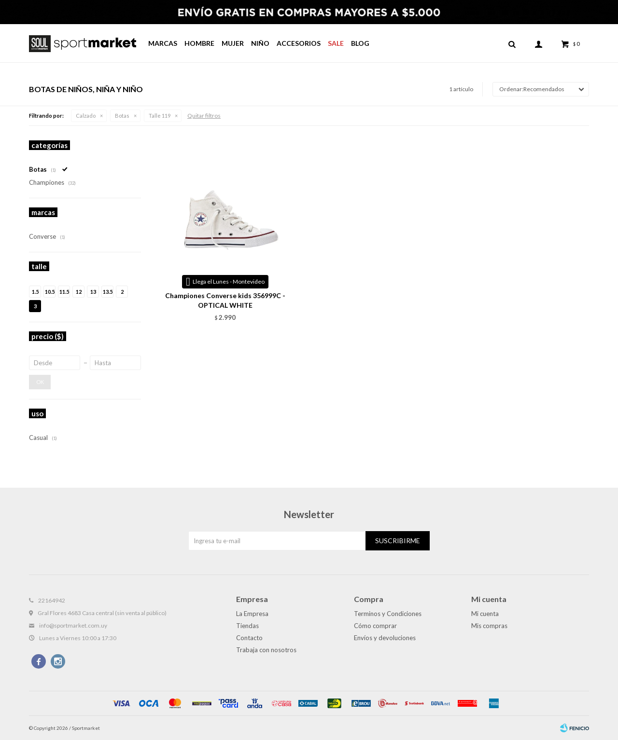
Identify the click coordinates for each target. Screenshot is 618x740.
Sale (336, 43)
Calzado (86, 115)
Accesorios (299, 43)
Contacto (249, 638)
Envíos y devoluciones (385, 638)
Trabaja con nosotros (266, 650)
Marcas (162, 43)
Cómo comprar (375, 626)
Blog (360, 43)
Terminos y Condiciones (387, 613)
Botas (122, 115)
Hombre (199, 43)
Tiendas (247, 626)
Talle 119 (159, 115)
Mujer (233, 43)
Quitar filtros (204, 115)
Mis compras (489, 626)
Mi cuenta (485, 613)
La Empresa (252, 613)
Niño (260, 43)
